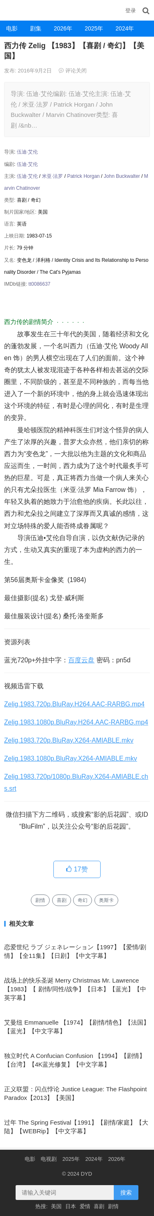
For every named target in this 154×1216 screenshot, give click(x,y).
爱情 (85, 1206)
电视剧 (49, 1159)
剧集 (35, 28)
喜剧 (62, 900)
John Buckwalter (122, 176)
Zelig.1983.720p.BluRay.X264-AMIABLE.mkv (68, 740)
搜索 (126, 1192)
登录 (130, 10)
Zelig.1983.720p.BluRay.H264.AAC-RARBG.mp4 (74, 704)
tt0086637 (39, 284)
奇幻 (82, 900)
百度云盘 (81, 660)
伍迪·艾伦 (27, 152)
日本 (70, 1206)
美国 (56, 1206)
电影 (12, 28)
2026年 (63, 28)
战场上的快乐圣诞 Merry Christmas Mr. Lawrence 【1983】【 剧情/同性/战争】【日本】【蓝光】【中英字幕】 (75, 989)
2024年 (124, 28)
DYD (10, 10)
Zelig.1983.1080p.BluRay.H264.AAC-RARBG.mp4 (76, 722)
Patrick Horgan (83, 176)
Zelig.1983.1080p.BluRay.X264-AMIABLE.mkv (70, 758)
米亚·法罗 (52, 176)
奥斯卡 (106, 900)
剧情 (40, 900)
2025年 (94, 28)
